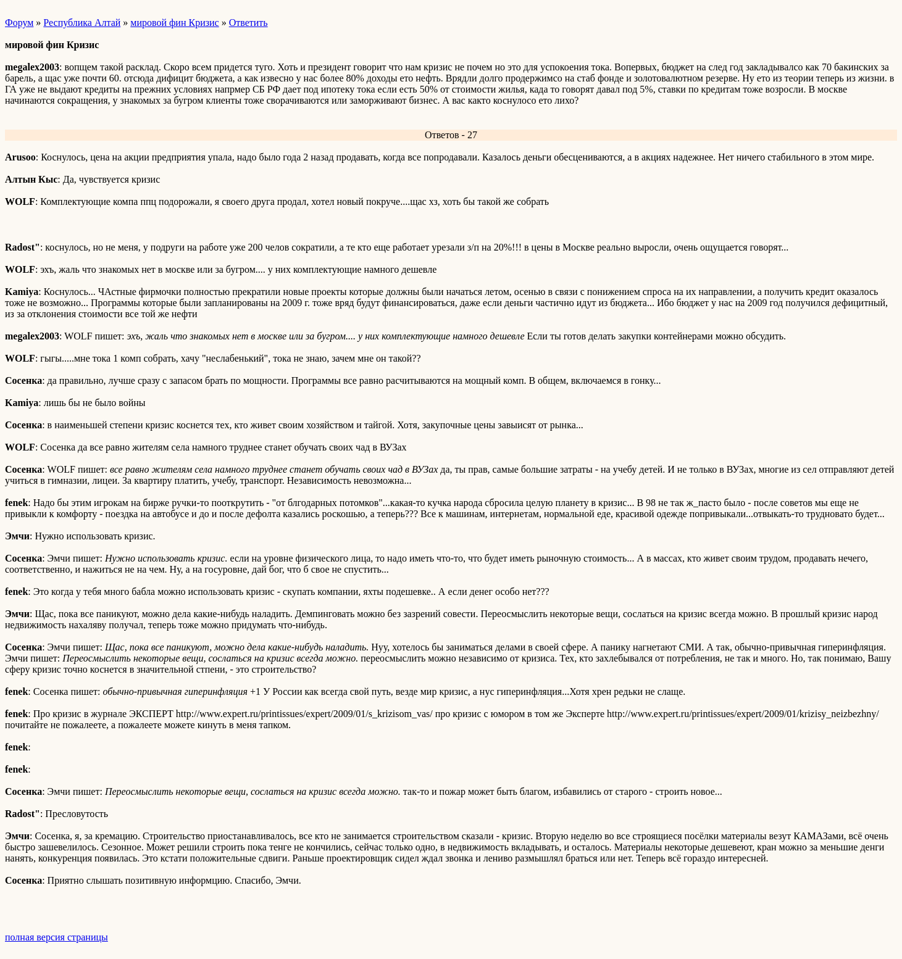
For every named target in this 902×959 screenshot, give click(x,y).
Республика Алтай (81, 22)
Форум (19, 22)
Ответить (248, 22)
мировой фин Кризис (174, 22)
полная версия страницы (56, 937)
